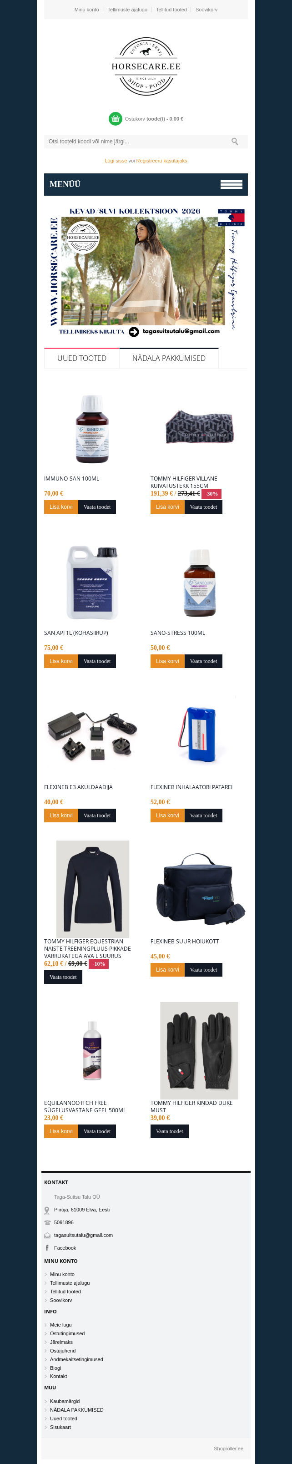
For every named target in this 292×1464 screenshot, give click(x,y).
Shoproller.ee (228, 1448)
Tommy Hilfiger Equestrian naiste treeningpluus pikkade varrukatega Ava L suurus (87, 949)
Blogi (55, 1368)
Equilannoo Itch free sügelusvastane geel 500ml (85, 1106)
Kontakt (58, 1376)
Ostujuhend (63, 1350)
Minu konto (87, 9)
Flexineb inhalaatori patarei (191, 787)
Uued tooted (81, 358)
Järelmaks (61, 1342)
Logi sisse (116, 160)
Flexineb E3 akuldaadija (78, 787)
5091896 (64, 1222)
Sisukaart (60, 1427)
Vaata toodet (97, 507)
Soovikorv (206, 9)
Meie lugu (61, 1324)
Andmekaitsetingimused (76, 1359)
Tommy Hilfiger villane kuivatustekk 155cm (184, 482)
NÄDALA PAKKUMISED (169, 358)
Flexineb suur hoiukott (185, 941)
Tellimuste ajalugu (127, 9)
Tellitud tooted (171, 9)
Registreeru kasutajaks (161, 160)
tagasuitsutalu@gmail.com (83, 1235)
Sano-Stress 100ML (178, 633)
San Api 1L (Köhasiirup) (76, 633)
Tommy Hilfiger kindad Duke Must (192, 1106)
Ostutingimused (67, 1333)
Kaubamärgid (65, 1401)
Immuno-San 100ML (71, 478)
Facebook (65, 1248)
